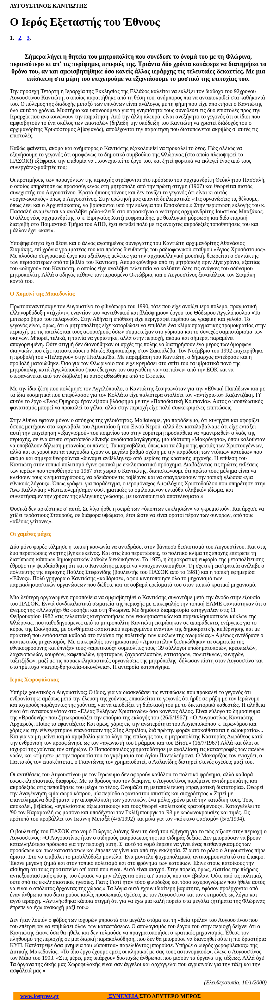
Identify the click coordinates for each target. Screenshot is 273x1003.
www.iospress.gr (40, 996)
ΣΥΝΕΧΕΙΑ (123, 996)
